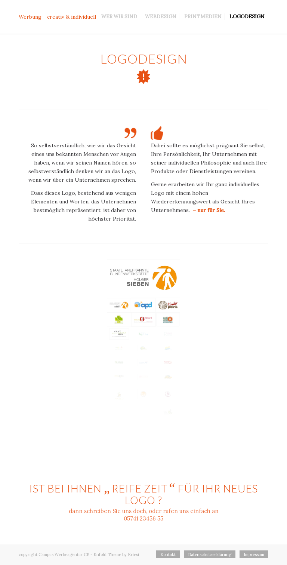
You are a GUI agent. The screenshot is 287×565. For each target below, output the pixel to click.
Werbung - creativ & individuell (57, 16)
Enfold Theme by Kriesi (116, 554)
